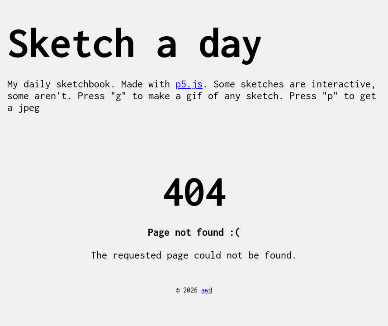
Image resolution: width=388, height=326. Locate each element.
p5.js (189, 84)
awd (206, 290)
